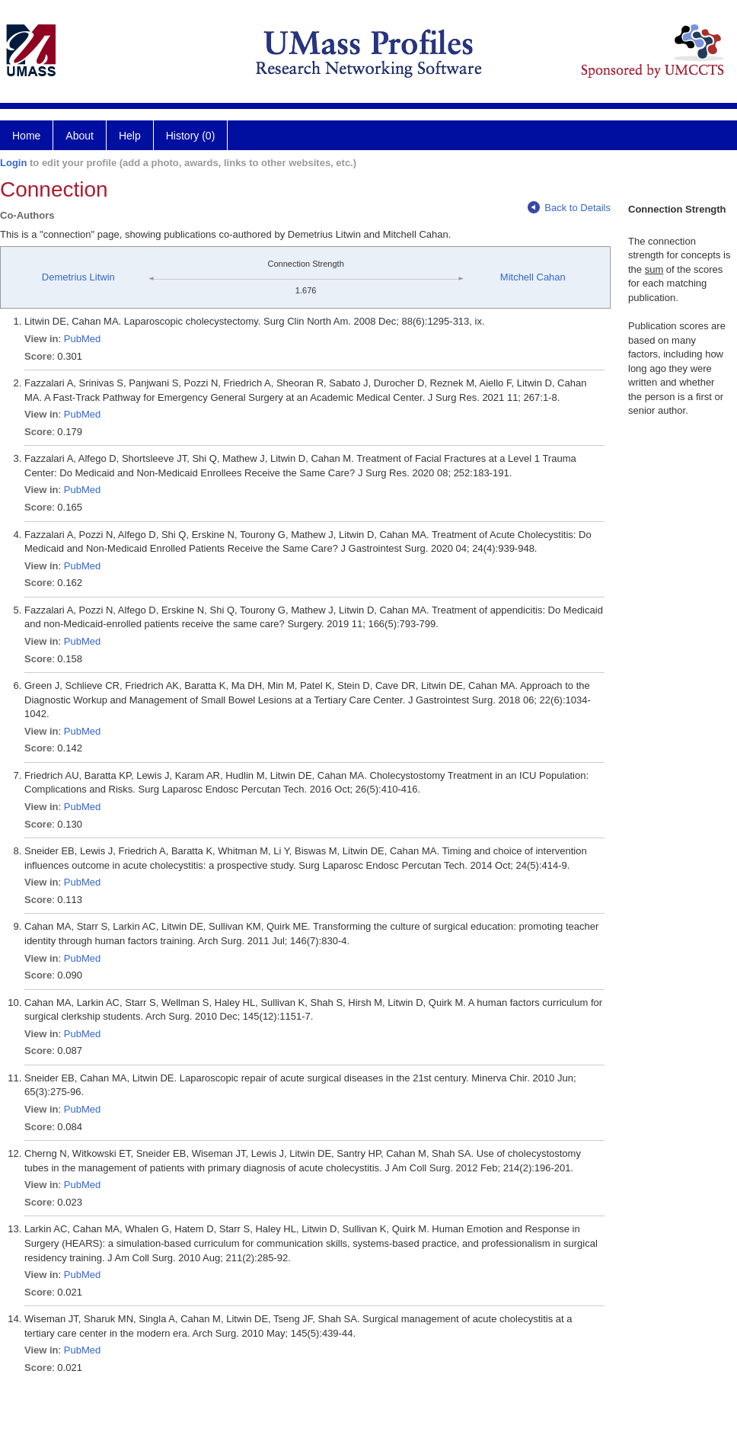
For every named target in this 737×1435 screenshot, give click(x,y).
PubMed (82, 338)
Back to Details (569, 207)
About (79, 136)
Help (130, 136)
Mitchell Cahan (533, 277)
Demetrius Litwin (78, 277)
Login (13, 162)
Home (26, 136)
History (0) (190, 136)
